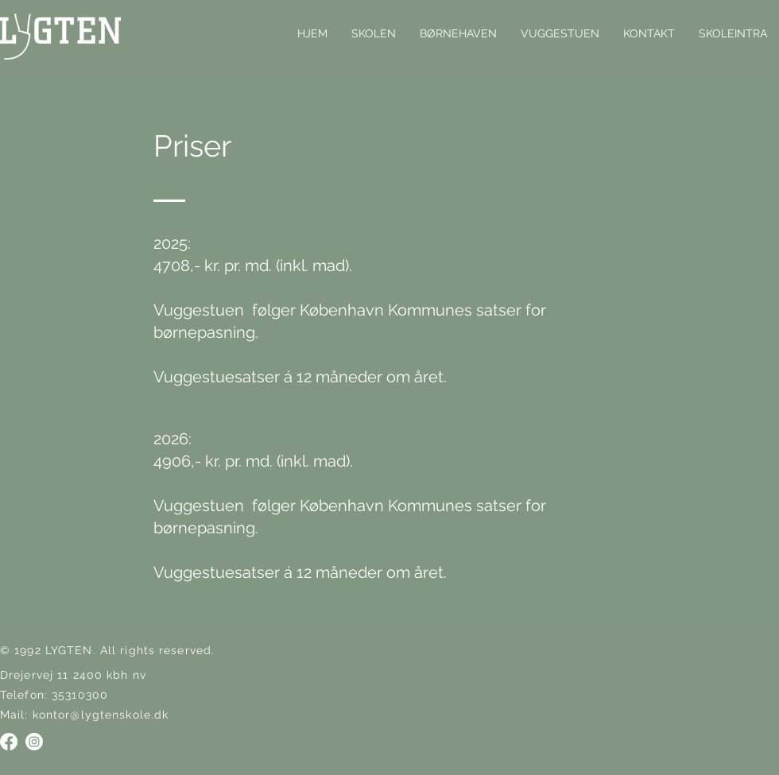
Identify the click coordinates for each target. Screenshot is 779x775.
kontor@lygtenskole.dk (101, 714)
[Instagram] (34, 741)
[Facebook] (8, 741)
